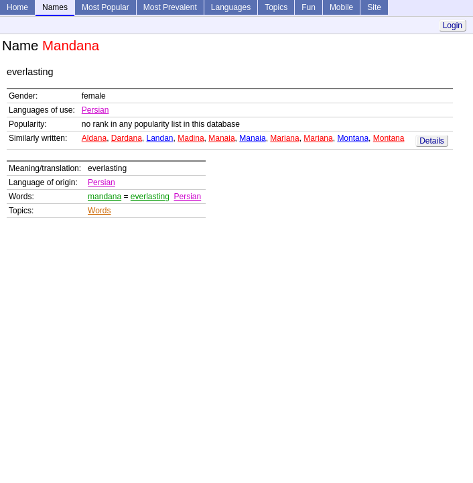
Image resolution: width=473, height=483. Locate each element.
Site (374, 7)
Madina (191, 138)
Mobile (341, 7)
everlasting (150, 196)
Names (55, 7)
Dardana (126, 138)
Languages (231, 7)
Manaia (221, 138)
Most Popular (105, 7)
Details (431, 141)
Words (99, 210)
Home (17, 7)
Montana (352, 138)
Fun (308, 7)
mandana (104, 196)
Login (452, 25)
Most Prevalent (170, 7)
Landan (160, 138)
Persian (95, 110)
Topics (276, 7)
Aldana (94, 138)
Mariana (284, 138)
